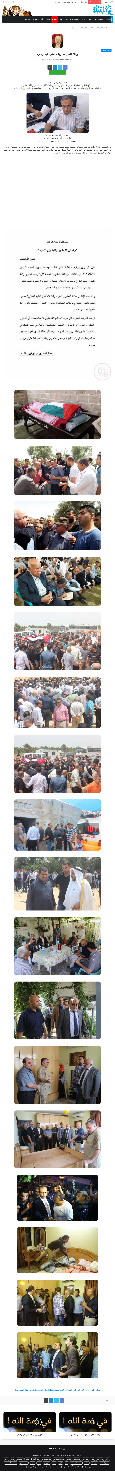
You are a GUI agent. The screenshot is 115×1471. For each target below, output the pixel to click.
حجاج (54, 1463)
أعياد (66, 1463)
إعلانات (86, 1463)
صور (66, 19)
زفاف (107, 1459)
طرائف (28, 1459)
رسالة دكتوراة (45, 1467)
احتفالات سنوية (67, 1467)
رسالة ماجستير (56, 1467)
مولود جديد (100, 1459)
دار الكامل (78, 1467)
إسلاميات (19, 1459)
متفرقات (85, 1459)
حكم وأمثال (36, 1459)
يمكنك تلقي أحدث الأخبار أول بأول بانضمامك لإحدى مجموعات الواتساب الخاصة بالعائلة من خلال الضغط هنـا (57, 1390)
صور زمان (47, 1463)
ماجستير (59, 1455)
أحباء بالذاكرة (74, 19)
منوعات (61, 19)
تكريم (60, 1463)
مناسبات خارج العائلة (11, 1463)
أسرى (41, 19)
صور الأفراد (45, 1455)
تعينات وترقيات (46, 1459)
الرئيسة (112, 27)
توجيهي (48, 19)
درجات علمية (92, 19)
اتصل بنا (28, 19)
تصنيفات (101, 19)
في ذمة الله (77, 1459)
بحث (108, 19)
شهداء (54, 19)
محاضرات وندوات (59, 1459)
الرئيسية (78, 1455)
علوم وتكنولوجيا (104, 1463)
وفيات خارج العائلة (101, 27)
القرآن (35, 19)
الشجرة (83, 19)
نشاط (39, 1463)
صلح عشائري (23, 1463)
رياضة (6, 1459)
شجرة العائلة (37, 1455)
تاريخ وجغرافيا (88, 1467)
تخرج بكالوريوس (33, 1467)
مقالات (69, 1459)
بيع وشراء (94, 1463)
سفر (92, 1459)
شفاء (23, 1467)
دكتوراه (65, 1455)
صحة (12, 1459)
